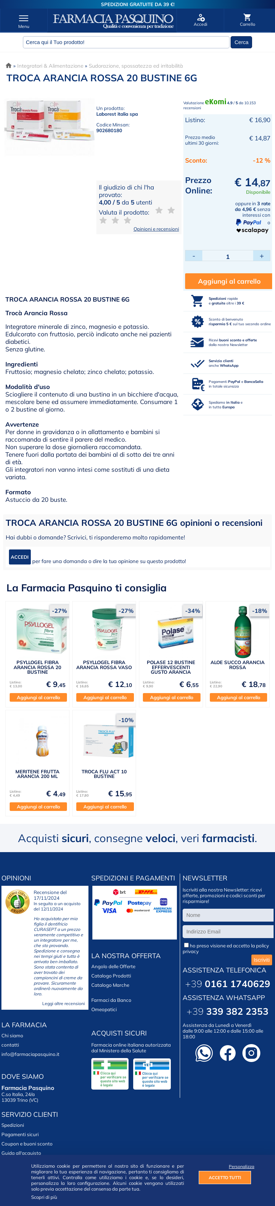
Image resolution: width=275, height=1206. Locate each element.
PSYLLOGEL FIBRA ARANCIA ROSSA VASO (104, 664)
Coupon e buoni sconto (27, 1144)
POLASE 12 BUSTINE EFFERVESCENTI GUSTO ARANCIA (171, 667)
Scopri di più (44, 1197)
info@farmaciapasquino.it (30, 1054)
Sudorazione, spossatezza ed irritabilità (136, 65)
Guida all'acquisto (21, 1153)
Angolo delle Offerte (113, 966)
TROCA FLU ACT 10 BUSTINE (104, 774)
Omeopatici (104, 1009)
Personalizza (240, 1166)
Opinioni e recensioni (156, 229)
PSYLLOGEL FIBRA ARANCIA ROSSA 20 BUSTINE (37, 667)
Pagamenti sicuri (20, 1134)
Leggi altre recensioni (63, 1003)
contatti (10, 1045)
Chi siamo (12, 1035)
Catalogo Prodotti (111, 976)
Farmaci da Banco (111, 1000)
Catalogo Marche (110, 985)
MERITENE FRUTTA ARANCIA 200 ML (37, 774)
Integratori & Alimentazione (50, 65)
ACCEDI (20, 557)
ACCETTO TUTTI (225, 1177)
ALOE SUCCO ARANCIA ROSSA (238, 664)
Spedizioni (12, 1125)
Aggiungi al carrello (229, 281)
